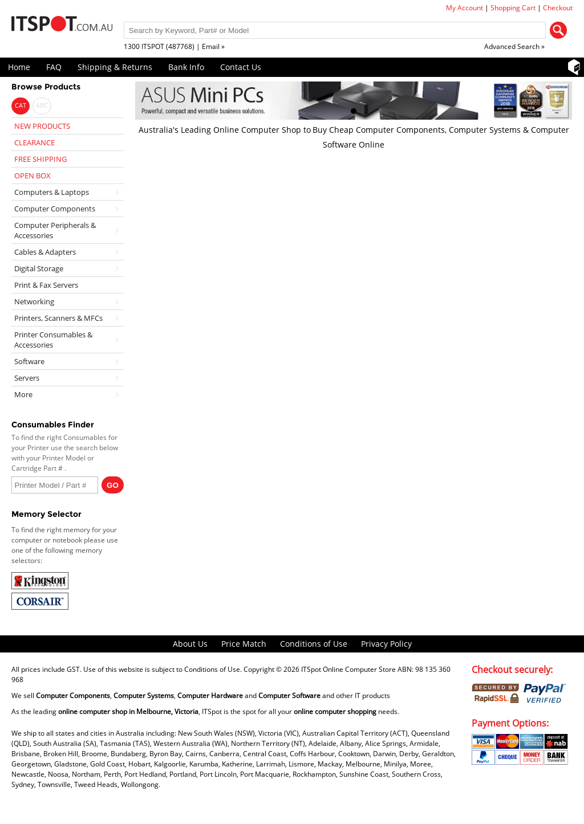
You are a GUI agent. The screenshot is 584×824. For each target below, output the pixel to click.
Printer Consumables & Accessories (53, 339)
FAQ (54, 67)
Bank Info (186, 67)
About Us (190, 643)
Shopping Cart (513, 8)
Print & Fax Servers (46, 285)
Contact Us (240, 67)
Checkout (558, 8)
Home (19, 67)
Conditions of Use (313, 643)
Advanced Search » (514, 46)
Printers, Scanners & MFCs (58, 318)
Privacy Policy (386, 643)
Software (29, 361)
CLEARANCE (34, 142)
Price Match (243, 643)
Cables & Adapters (45, 252)
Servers (26, 378)
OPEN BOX (32, 175)
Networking (34, 301)
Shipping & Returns (115, 67)
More (23, 394)
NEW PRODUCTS (42, 126)
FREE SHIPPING (40, 159)
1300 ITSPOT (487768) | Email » (174, 46)
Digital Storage (38, 268)
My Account (464, 8)
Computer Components (54, 208)
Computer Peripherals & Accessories (55, 230)
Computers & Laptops (51, 192)
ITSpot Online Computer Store (348, 669)
